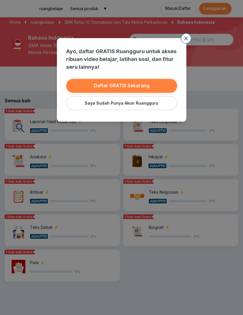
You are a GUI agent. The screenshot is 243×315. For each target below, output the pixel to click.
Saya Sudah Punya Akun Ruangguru (121, 103)
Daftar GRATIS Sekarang (121, 85)
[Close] (186, 38)
